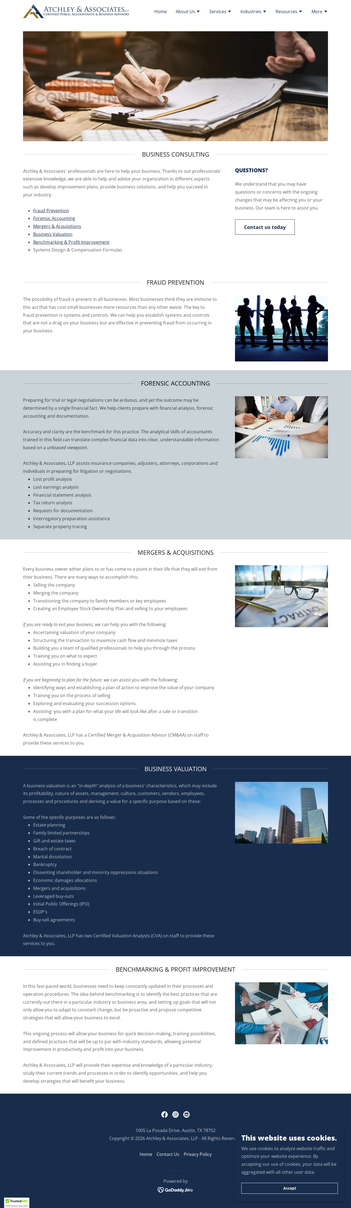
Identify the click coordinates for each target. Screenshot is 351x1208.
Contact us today (265, 227)
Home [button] (146, 1154)
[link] (76, 11)
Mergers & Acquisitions (57, 226)
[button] (188, 12)
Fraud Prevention (51, 211)
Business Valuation (52, 234)
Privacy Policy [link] (198, 1154)
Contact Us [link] (168, 1154)
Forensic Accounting (54, 218)
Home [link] (160, 12)
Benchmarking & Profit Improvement (71, 242)
